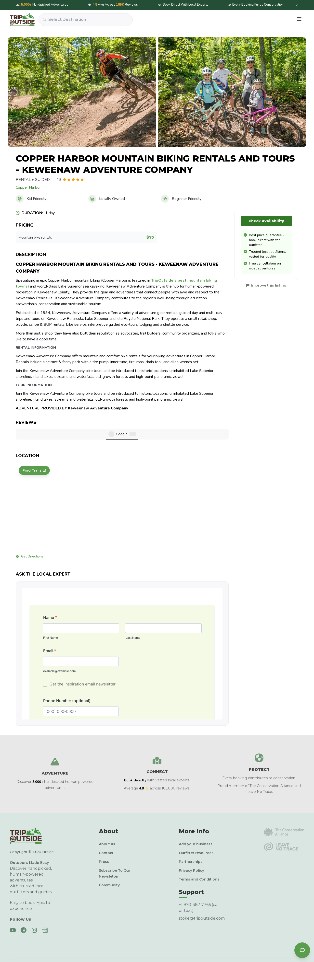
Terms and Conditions (199, 863)
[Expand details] (296, 4)
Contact (106, 837)
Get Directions (29, 540)
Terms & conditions (271, 949)
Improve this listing (268, 285)
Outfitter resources (196, 837)
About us (107, 828)
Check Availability (266, 221)
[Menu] (299, 19)
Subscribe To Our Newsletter (114, 858)
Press (104, 846)
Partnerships (190, 846)
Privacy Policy (191, 855)
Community (109, 869)
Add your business (195, 828)
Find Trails (34, 454)
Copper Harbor (28, 187)
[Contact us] (302, 950)
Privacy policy (241, 949)
